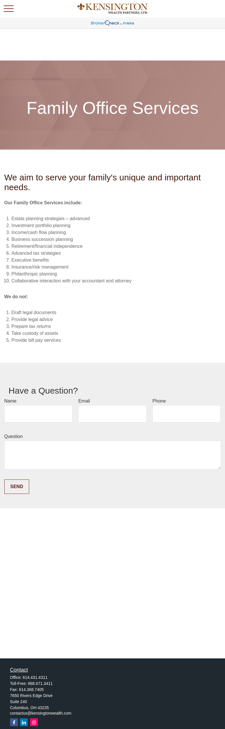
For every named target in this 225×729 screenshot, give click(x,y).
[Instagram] (34, 722)
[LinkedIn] (24, 722)
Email (84, 401)
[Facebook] (14, 722)
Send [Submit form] (16, 486)
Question (13, 436)
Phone (159, 401)
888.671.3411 (40, 683)
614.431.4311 (35, 677)
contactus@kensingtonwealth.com (41, 713)
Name (10, 401)
